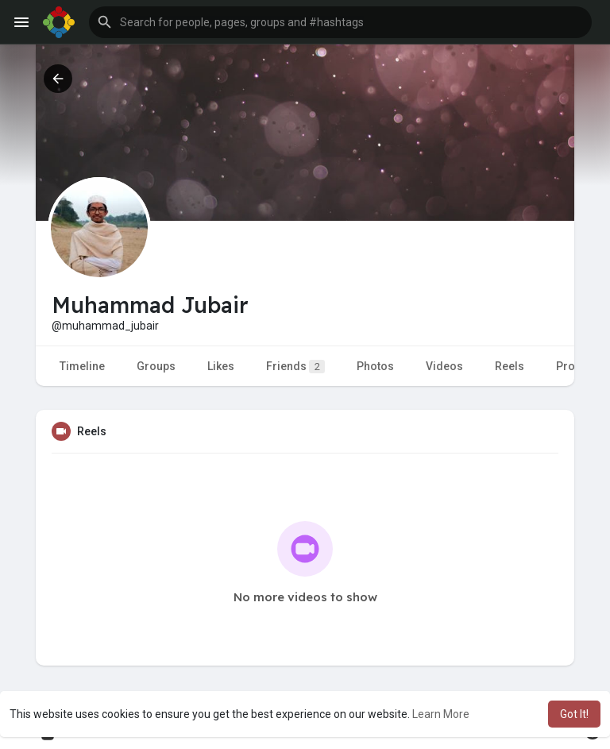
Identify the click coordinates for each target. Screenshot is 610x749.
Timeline (82, 366)
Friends (295, 366)
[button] (340, 22)
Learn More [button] (440, 714)
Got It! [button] (574, 714)
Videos (444, 366)
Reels (509, 366)
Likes (220, 366)
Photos (375, 366)
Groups (156, 366)
